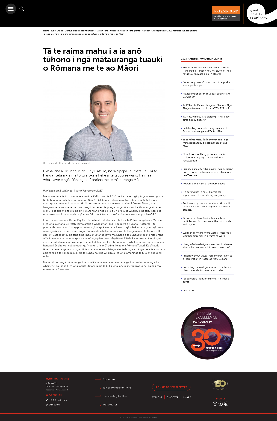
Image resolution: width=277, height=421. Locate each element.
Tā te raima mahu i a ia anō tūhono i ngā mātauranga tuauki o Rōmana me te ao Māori (83, 34)
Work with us (110, 404)
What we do (57, 31)
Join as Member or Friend (117, 387)
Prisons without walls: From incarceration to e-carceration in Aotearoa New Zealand (207, 257)
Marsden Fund (102, 31)
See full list (189, 290)
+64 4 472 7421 (58, 399)
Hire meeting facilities (115, 396)
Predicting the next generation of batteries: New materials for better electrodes (207, 269)
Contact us (55, 394)
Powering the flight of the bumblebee (204, 183)
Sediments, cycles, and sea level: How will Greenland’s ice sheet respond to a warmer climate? (207, 206)
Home (46, 31)
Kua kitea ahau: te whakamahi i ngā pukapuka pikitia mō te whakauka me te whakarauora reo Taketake (208, 172)
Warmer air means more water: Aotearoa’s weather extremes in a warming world (207, 234)
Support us (109, 379)
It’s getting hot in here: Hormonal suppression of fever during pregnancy (204, 193)
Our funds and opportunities (79, 31)
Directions (54, 404)
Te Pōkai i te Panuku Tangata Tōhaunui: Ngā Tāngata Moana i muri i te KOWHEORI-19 (207, 107)
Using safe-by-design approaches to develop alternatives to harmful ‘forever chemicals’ (208, 246)
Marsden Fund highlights (154, 31)
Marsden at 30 (202, 321)
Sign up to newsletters (171, 387)
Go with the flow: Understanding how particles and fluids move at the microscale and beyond (207, 221)
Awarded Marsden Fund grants (125, 31)
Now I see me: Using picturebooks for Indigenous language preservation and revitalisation (204, 157)
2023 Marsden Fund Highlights (182, 31)
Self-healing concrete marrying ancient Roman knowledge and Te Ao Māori (205, 130)
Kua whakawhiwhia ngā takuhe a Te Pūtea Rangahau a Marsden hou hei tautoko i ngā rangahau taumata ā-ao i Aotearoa (207, 70)
